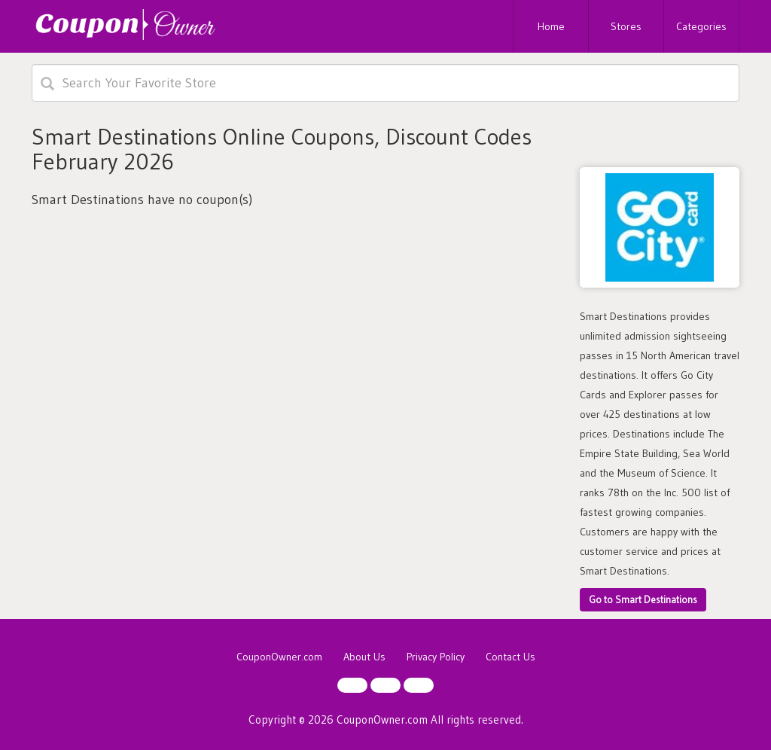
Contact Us (510, 656)
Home (551, 26)
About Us (364, 656)
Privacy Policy (436, 656)
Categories (701, 26)
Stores (626, 26)
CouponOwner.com (279, 656)
